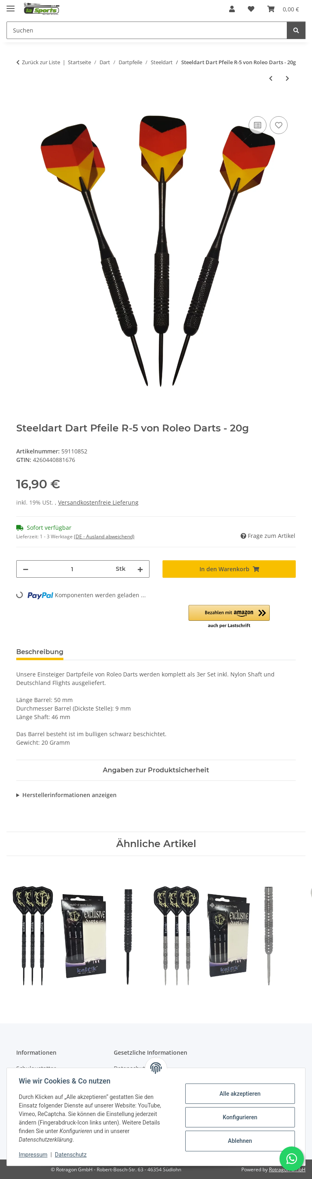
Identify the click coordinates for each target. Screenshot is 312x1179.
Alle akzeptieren (238, 1093)
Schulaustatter (36, 1068)
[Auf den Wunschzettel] (279, 125)
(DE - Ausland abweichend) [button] (104, 536)
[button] (232, 9)
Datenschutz (72, 1154)
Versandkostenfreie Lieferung (98, 502)
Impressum (34, 1154)
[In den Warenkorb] (22, 105)
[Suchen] (296, 30)
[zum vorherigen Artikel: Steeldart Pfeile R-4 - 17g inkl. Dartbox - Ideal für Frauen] (270, 78)
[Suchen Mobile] (146, 30)
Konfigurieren (238, 1117)
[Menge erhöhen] (140, 569)
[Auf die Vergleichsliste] (257, 125)
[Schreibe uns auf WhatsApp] (292, 1158)
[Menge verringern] (26, 569)
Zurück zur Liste (41, 62)
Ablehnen (239, 1141)
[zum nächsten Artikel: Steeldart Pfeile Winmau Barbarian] (287, 78)
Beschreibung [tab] (39, 652)
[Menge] (72, 569)
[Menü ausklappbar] (10, 5)
